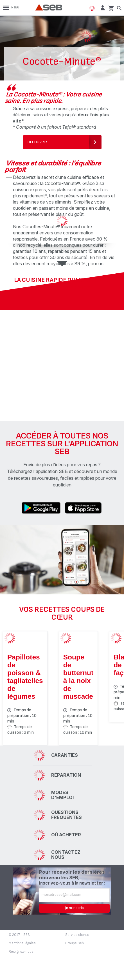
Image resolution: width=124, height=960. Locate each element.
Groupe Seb (74, 943)
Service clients (77, 935)
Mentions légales (22, 943)
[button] (102, 7)
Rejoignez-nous (21, 951)
